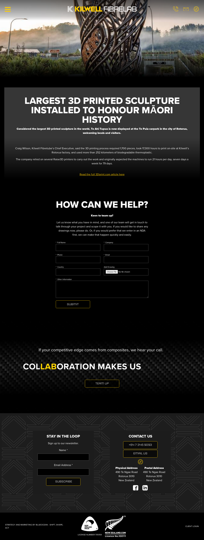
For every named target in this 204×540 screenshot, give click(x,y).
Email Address (63, 465)
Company (109, 242)
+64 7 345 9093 (140, 445)
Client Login (192, 526)
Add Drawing (126, 270)
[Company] (126, 247)
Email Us (140, 453)
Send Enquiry (73, 304)
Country (60, 267)
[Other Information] (102, 289)
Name (63, 450)
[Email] (126, 259)
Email (107, 254)
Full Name (61, 242)
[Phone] (78, 259)
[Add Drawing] (126, 272)
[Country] (78, 272)
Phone (59, 254)
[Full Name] (78, 247)
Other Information (64, 279)
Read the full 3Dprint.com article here (102, 174)
